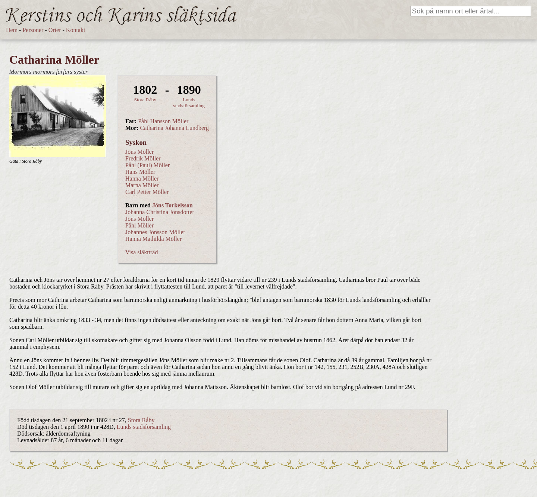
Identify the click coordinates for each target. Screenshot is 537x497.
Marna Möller (141, 185)
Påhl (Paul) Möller (147, 165)
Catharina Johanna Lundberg (174, 128)
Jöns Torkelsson (172, 205)
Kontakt (75, 30)
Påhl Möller (139, 225)
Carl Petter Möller (147, 192)
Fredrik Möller (143, 158)
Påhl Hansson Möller (163, 121)
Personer (32, 30)
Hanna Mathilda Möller (153, 239)
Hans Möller (140, 172)
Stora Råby (145, 99)
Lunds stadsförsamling (189, 102)
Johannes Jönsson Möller (155, 232)
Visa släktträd (141, 252)
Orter (54, 30)
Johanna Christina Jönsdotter (159, 212)
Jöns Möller (139, 152)
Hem (12, 30)
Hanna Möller (141, 178)
